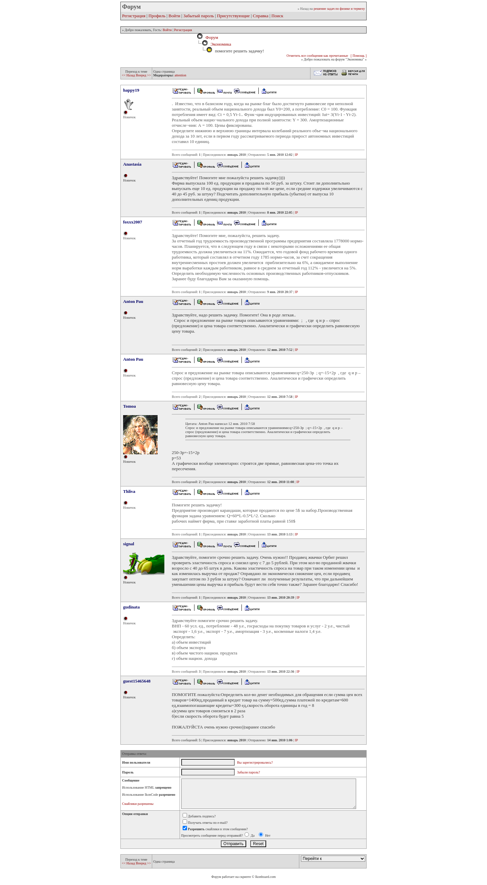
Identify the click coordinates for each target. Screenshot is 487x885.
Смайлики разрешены (138, 804)
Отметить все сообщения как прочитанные (317, 55)
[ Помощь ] (359, 55)
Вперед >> (143, 75)
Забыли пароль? (248, 772)
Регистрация (133, 15)
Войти (174, 15)
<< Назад (129, 75)
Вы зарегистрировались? (255, 762)
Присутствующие (233, 15)
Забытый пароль (198, 15)
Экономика (220, 44)
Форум (210, 37)
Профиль (156, 15)
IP (296, 155)
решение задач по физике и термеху (339, 8)
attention (180, 75)
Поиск (277, 15)
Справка (261, 15)
